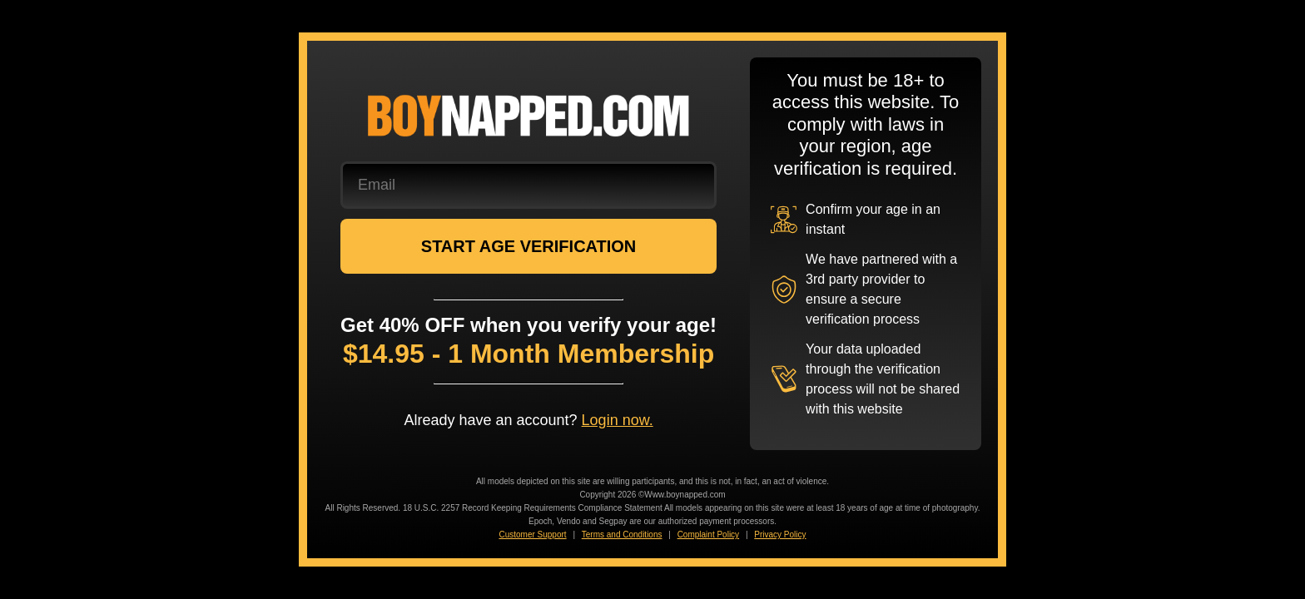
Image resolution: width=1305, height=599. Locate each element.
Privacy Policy (780, 534)
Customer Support (532, 534)
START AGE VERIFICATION (529, 246)
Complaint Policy (708, 534)
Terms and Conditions (622, 534)
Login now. (617, 420)
